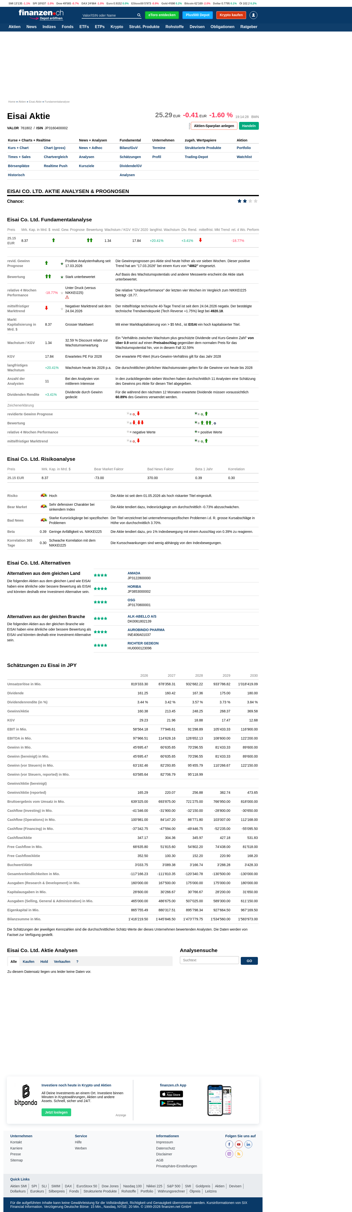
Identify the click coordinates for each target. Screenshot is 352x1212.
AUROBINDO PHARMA (146, 630)
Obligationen (222, 27)
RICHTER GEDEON (143, 643)
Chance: (15, 201)
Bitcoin (189, 3)
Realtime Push (55, 166)
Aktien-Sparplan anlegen (214, 126)
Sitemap (16, 1160)
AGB (160, 1160)
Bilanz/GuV (129, 148)
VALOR (13, 128)
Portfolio (244, 148)
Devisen (197, 27)
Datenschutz (165, 1148)
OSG (131, 600)
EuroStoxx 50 (87, 1186)
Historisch (16, 175)
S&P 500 (173, 1186)
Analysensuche (199, 950)
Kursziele (86, 166)
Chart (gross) (54, 148)
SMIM (55, 1186)
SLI (44, 1186)
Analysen (86, 157)
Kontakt (16, 1142)
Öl (240, 3)
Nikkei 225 (154, 1186)
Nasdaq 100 (132, 1186)
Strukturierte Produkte (203, 148)
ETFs (84, 27)
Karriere (16, 1148)
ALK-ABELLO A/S (142, 616)
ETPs (100, 27)
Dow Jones (110, 1186)
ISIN (39, 128)
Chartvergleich (56, 157)
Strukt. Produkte (144, 27)
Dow (59, 3)
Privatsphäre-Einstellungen (176, 1166)
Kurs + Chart (18, 148)
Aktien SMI (18, 1186)
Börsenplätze (19, 166)
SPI (35, 3)
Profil (156, 157)
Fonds (68, 27)
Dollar (217, 3)
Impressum (164, 1142)
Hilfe (78, 1142)
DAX (84, 3)
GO (249, 961)
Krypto (116, 27)
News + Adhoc (90, 148)
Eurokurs (37, 1191)
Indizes (49, 27)
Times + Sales (19, 157)
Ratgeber (249, 27)
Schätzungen (130, 157)
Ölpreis (195, 1191)
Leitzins (211, 1191)
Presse (15, 1154)
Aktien (15, 27)
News (31, 27)
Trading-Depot (196, 157)
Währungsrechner (171, 1191)
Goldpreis (203, 1186)
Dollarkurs (18, 1191)
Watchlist (244, 157)
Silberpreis (57, 1191)
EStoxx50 (137, 3)
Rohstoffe (174, 27)
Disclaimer (164, 1154)
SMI (11, 3)
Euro (110, 3)
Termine (158, 148)
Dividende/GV (131, 166)
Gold (164, 3)
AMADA (134, 573)
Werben (81, 1148)
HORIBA (134, 587)
